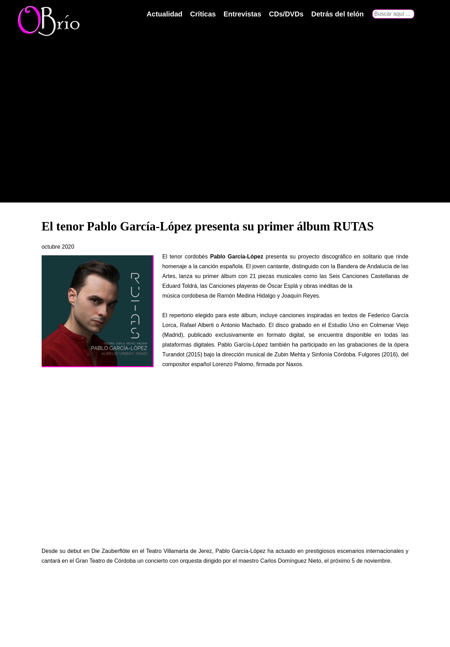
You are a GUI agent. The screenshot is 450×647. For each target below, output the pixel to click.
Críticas (203, 14)
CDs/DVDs (286, 14)
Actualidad (164, 14)
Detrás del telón (337, 14)
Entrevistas (242, 14)
